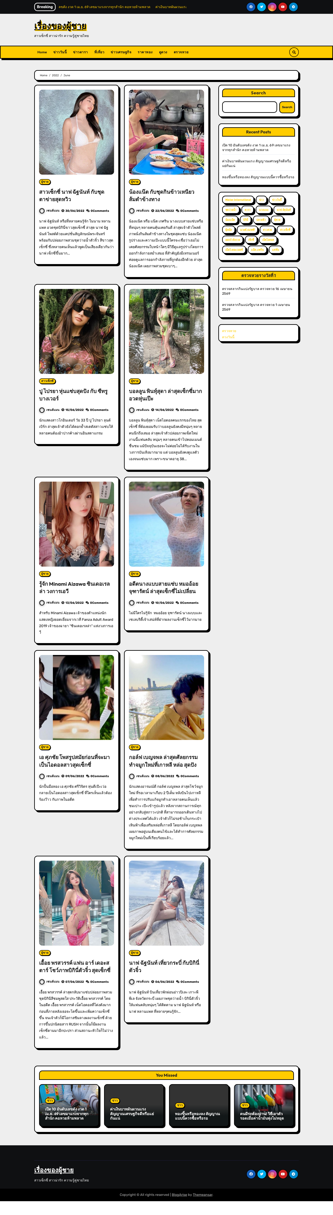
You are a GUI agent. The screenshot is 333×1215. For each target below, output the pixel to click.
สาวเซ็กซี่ (47, 381)
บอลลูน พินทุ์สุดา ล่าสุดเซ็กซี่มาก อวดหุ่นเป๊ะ (163, 394)
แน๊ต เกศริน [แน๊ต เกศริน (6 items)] (257, 249)
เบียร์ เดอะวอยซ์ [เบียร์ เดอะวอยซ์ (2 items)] (234, 249)
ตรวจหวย (181, 52)
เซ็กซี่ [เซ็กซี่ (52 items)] (251, 239)
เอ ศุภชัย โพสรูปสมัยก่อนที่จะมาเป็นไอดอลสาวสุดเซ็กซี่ (74, 760)
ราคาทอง (145, 52)
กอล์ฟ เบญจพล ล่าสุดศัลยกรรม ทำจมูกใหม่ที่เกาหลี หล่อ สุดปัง (165, 764)
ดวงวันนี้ (228, 337)
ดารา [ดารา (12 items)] (248, 209)
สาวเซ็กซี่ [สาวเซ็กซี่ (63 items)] (285, 229)
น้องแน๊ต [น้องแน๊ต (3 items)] (230, 219)
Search (258, 92)
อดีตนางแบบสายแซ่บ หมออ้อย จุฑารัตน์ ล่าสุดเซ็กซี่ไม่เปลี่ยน (166, 587)
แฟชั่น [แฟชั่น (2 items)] (275, 249)
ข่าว (50, 1115)
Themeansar (202, 1209)
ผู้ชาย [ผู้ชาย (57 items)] (277, 219)
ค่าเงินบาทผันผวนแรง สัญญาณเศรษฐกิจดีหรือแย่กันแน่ (132, 1129)
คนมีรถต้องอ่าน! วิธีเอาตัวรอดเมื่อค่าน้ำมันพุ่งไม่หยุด (262, 1131)
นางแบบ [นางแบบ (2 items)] (263, 209)
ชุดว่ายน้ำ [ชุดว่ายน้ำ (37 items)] (230, 209)
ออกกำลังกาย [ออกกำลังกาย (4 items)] (232, 239)
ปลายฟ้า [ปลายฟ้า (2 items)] (261, 219)
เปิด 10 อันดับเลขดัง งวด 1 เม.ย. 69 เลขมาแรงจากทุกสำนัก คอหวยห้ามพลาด (66, 1129)
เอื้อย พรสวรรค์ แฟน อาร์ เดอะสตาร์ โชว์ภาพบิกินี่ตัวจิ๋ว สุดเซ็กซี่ (76, 977)
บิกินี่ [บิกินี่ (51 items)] (245, 219)
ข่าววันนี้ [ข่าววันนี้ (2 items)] (277, 199)
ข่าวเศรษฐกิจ (121, 52)
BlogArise (179, 1209)
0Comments (100, 211)
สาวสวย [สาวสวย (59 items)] (267, 229)
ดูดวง (163, 52)
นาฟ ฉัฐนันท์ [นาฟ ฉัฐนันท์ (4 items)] (284, 209)
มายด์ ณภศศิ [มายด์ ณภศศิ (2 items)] (247, 229)
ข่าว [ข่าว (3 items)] (261, 199)
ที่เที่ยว (99, 52)
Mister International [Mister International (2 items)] (238, 199)
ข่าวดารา (80, 52)
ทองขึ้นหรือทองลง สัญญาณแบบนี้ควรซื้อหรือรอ (258, 177)
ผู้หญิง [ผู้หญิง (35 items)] (228, 229)
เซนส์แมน (49, 210)
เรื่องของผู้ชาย (60, 25)
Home (42, 52)
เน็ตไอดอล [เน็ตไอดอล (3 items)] (268, 239)
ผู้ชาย (44, 182)
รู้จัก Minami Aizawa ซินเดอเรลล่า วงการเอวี (67, 587)
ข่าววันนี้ (60, 52)
